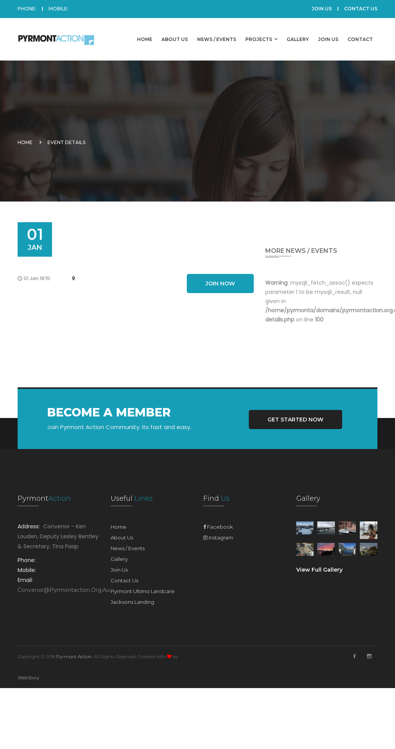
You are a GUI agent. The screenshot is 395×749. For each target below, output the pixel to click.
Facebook (218, 527)
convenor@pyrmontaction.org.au (64, 590)
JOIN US (322, 8)
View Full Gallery (319, 569)
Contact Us (124, 580)
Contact (360, 39)
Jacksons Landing (132, 602)
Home (144, 39)
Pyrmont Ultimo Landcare (143, 591)
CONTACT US (360, 8)
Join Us (328, 39)
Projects (261, 39)
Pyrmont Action (74, 656)
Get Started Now (295, 419)
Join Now (220, 283)
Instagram (218, 537)
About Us (175, 39)
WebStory (28, 677)
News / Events (216, 39)
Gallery (298, 39)
